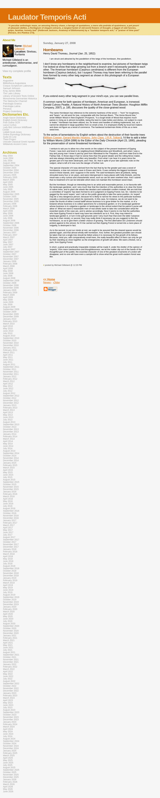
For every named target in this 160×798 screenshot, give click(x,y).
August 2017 (9, 537)
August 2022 (9, 681)
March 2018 (9, 554)
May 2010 (8, 328)
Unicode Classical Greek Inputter (19, 142)
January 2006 (9, 204)
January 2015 (9, 463)
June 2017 (8, 532)
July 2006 (7, 218)
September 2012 (11, 396)
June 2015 (8, 475)
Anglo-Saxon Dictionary (14, 118)
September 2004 (11, 165)
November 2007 (11, 256)
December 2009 (11, 316)
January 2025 (9, 751)
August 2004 (9, 163)
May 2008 (8, 271)
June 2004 (8, 158)
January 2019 (9, 578)
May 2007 (8, 242)
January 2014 (9, 434)
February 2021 (10, 638)
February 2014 (10, 436)
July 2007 (7, 247)
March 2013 (9, 410)
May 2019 (8, 587)
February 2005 (10, 177)
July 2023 (7, 707)
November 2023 (11, 717)
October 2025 (9, 772)
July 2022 (7, 679)
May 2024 (8, 731)
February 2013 (10, 408)
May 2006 (8, 213)
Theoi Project (9, 139)
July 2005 (7, 189)
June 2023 (8, 705)
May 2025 (8, 760)
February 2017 (10, 523)
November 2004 (11, 170)
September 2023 (11, 712)
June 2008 (8, 273)
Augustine (8, 80)
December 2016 (11, 518)
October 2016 (9, 513)
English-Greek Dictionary (15, 120)
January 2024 (9, 722)
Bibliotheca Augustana (14, 83)
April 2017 (8, 527)
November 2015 (11, 487)
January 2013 (9, 405)
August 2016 (9, 508)
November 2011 (11, 372)
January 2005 (9, 175)
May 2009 (8, 300)
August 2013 (9, 422)
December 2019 (11, 604)
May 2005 (8, 184)
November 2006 (11, 228)
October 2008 (9, 283)
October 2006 (9, 225)
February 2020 (10, 609)
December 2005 (11, 201)
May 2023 (8, 703)
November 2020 (11, 631)
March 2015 (9, 467)
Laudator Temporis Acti (47, 17)
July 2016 (7, 506)
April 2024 (8, 729)
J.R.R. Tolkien (113, 137)
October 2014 (9, 455)
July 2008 (7, 276)
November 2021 (11, 659)
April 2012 (8, 384)
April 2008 (8, 268)
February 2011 (10, 350)
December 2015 (11, 489)
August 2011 (9, 364)
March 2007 (9, 237)
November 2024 (11, 746)
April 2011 (8, 355)
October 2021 (9, 657)
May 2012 (8, 386)
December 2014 (11, 460)
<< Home (49, 279)
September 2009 (11, 309)
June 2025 (8, 763)
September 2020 (11, 626)
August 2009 (9, 307)
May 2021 (8, 645)
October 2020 (9, 628)
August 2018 (9, 566)
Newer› (47, 282)
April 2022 (8, 671)
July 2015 (7, 477)
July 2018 (7, 563)
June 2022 (8, 676)
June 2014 (8, 446)
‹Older (56, 282)
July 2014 (7, 448)
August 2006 (9, 220)
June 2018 (8, 561)
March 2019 (9, 583)
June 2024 (8, 734)
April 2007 (8, 240)
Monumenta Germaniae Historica (20, 98)
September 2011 (11, 367)
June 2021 (8, 647)
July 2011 (7, 362)
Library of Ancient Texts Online (18, 96)
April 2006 (8, 211)
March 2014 (9, 439)
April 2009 (8, 297)
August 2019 (9, 595)
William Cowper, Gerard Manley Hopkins (67, 137)
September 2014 (11, 453)
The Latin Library (11, 93)
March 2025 (9, 755)
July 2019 (7, 592)
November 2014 (11, 458)
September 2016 (11, 511)
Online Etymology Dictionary (16, 134)
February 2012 (10, 379)
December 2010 (11, 345)
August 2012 (9, 393)
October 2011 (9, 369)
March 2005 (9, 180)
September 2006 (11, 223)
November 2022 (11, 688)
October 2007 (9, 254)
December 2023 (11, 719)
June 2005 (8, 187)
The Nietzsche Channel (15, 101)
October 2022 (9, 686)
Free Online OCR (11, 122)
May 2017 (8, 530)
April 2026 (8, 787)
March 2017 (9, 525)
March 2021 (9, 640)
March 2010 (9, 324)
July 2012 (7, 391)
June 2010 (8, 331)
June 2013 (8, 417)
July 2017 (7, 535)
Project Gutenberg (12, 111)
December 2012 (11, 403)
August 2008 (9, 278)
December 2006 (11, 230)
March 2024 (9, 727)
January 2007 (9, 232)
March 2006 (9, 208)
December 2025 (11, 777)
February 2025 (10, 753)
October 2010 (9, 340)
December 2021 (11, 662)
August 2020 (9, 623)
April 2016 (8, 499)
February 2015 (10, 465)
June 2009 (8, 302)
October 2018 (9, 571)
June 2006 (8, 216)
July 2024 (7, 736)
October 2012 (9, 398)
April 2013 (8, 412)
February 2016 (10, 494)
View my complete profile (17, 71)
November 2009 (11, 314)
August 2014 (9, 451)
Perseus (7, 108)
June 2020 (8, 619)
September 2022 (11, 683)
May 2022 (8, 674)
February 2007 (10, 235)
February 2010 (10, 321)
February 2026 (10, 782)
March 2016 (9, 496)
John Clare (97, 137)
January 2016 (9, 491)
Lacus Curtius (9, 125)
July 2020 (7, 621)
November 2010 (11, 343)
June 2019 (8, 590)
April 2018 (8, 556)
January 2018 (9, 549)
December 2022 (11, 691)
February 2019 (10, 580)
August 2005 (9, 192)
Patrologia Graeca (12, 103)
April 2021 (8, 643)
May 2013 (8, 415)
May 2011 (8, 357)
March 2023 (9, 698)
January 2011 (9, 348)
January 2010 (9, 319)
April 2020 (8, 614)
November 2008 (11, 285)
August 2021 (9, 652)
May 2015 (8, 472)
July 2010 (7, 333)
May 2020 (8, 616)
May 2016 (8, 501)
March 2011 (9, 352)
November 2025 (11, 775)
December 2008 (11, 288)
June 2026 (8, 791)
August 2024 (9, 739)
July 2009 (7, 304)
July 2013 (7, 420)
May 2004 (8, 156)
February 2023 (10, 695)
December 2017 (11, 547)
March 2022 (9, 669)
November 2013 (11, 429)
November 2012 (11, 400)
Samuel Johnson (11, 88)
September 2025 (11, 770)
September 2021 (11, 655)
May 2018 (8, 559)
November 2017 (11, 544)
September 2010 (11, 338)
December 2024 (11, 748)
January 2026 (9, 779)
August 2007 (9, 249)
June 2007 (8, 244)
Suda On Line (9, 137)
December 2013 (11, 432)
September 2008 (11, 280)
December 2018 (11, 575)
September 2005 (11, 194)
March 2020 (9, 611)
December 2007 (11, 259)
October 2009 (9, 312)
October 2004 (9, 168)
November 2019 (11, 602)
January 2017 (9, 520)
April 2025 (8, 758)
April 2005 (8, 182)
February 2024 (10, 724)
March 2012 (9, 381)
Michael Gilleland (23, 47)
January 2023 (9, 693)
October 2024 (9, 743)
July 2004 (7, 160)
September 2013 (11, 424)
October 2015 (9, 484)
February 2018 (10, 551)
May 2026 (8, 789)
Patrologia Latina (11, 106)
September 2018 (11, 568)
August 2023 (9, 710)
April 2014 (8, 441)
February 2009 (10, 292)
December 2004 (11, 172)
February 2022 (10, 667)
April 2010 (8, 326)
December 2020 (11, 633)
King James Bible (12, 91)
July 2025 (7, 765)
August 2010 (9, 336)
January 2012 (9, 376)
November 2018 (11, 573)
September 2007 (11, 252)
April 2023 (8, 700)
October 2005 (9, 196)
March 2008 (9, 266)
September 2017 (11, 539)
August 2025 (9, 767)
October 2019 (9, 599)
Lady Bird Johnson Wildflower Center (17, 128)
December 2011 (11, 374)
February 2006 (10, 206)
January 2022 (9, 664)
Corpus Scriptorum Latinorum (18, 85)
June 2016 (8, 503)
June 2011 (8, 360)
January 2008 (9, 261)
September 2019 (11, 597)
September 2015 (11, 482)
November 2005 (11, 199)
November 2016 (11, 515)
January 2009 (9, 290)
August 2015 (9, 479)
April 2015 (8, 470)
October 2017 (9, 542)
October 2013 (9, 427)
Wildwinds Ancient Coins (15, 144)
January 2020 (9, 607)
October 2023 (9, 715)
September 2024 (11, 741)
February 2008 (10, 264)
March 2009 (9, 295)
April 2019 (8, 585)
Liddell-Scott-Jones (12, 132)
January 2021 (9, 635)
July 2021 (7, 650)
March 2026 (9, 784)
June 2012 (8, 388)
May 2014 (8, 443)
